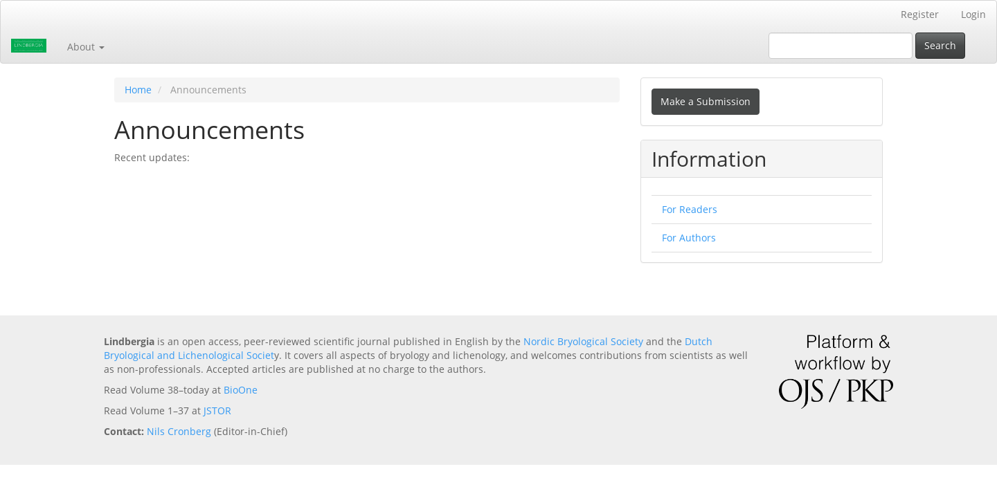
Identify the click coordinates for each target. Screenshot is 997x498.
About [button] (86, 46)
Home (138, 89)
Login (973, 14)
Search (940, 45)
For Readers (689, 209)
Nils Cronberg (179, 431)
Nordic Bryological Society (583, 341)
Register (920, 14)
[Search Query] (841, 46)
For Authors (689, 237)
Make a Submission (706, 101)
